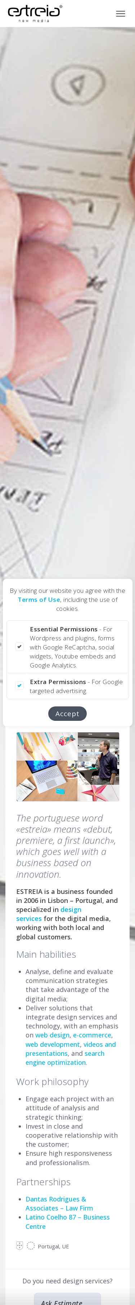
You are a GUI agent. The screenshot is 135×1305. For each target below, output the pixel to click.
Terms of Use (39, 599)
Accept (67, 713)
